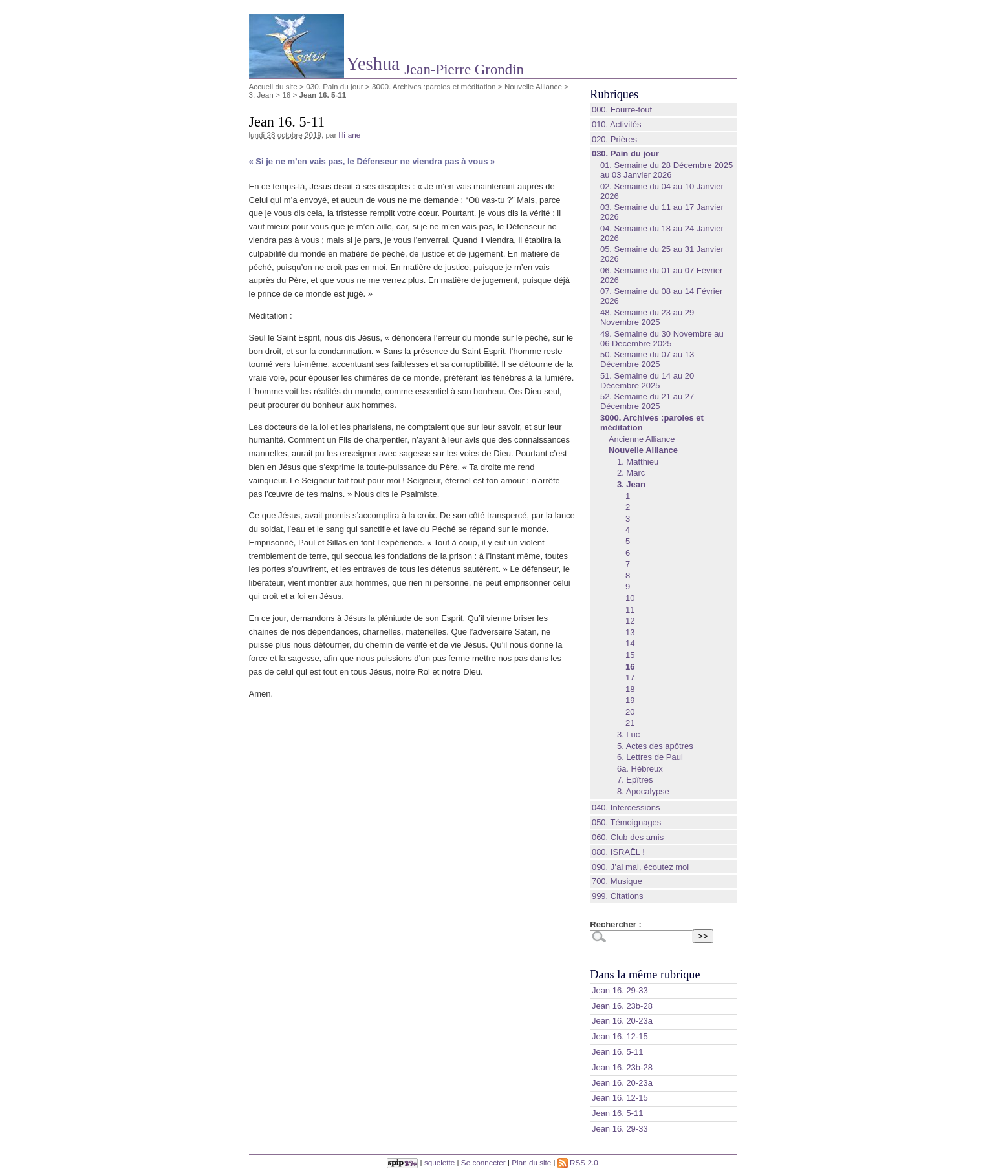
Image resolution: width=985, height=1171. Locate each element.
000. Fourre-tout (622, 109)
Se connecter (483, 1162)
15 (629, 655)
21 (629, 723)
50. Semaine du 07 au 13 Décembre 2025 (647, 359)
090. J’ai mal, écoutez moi (640, 867)
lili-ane (350, 135)
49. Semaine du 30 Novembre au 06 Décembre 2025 (662, 338)
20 (629, 712)
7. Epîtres (635, 780)
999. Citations (618, 896)
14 (629, 643)
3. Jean (261, 94)
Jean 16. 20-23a (622, 1021)
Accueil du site (273, 86)
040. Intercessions (626, 807)
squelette (439, 1162)
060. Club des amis (628, 837)
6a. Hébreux (640, 769)
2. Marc (631, 473)
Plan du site (531, 1162)
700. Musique (617, 881)
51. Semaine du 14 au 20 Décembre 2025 (647, 380)
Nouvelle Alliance (533, 86)
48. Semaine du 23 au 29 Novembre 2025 (647, 317)
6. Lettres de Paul (650, 757)
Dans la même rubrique (645, 974)
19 (629, 700)
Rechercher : (615, 924)
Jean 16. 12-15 (620, 1036)
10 (629, 598)
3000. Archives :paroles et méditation (434, 86)
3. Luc (628, 734)
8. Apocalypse (643, 791)
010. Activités (617, 124)
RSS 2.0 (577, 1162)
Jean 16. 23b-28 (622, 1006)
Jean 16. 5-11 (618, 1052)
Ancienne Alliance (642, 439)
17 (629, 677)
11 (629, 610)
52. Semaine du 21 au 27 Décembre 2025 (647, 401)
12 (629, 621)
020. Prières (614, 139)
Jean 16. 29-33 (620, 990)
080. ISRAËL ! (618, 852)
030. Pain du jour (334, 86)
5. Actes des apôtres (655, 746)
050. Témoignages (626, 822)
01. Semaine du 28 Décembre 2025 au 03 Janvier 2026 (666, 170)
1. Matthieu (637, 462)
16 (286, 94)
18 (629, 689)
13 (629, 632)
